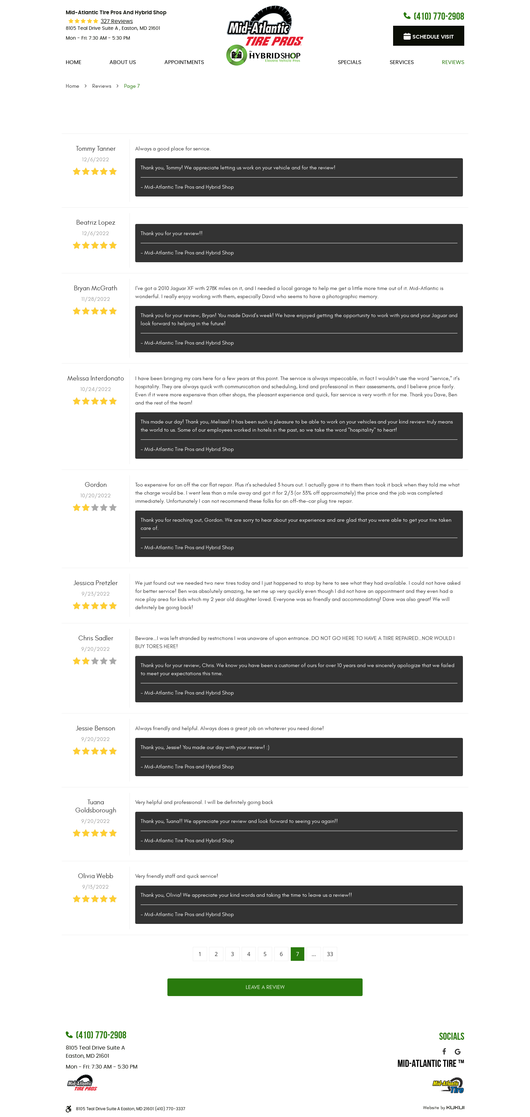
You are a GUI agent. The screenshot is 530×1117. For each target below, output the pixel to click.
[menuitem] (73, 62)
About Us (122, 62)
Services (402, 62)
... (314, 954)
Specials (349, 62)
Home (73, 62)
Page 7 (132, 86)
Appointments (184, 62)
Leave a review (265, 987)
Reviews (453, 62)
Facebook (444, 1051)
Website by (442, 1108)
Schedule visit (433, 37)
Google (457, 1051)
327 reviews (117, 21)
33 (330, 954)
